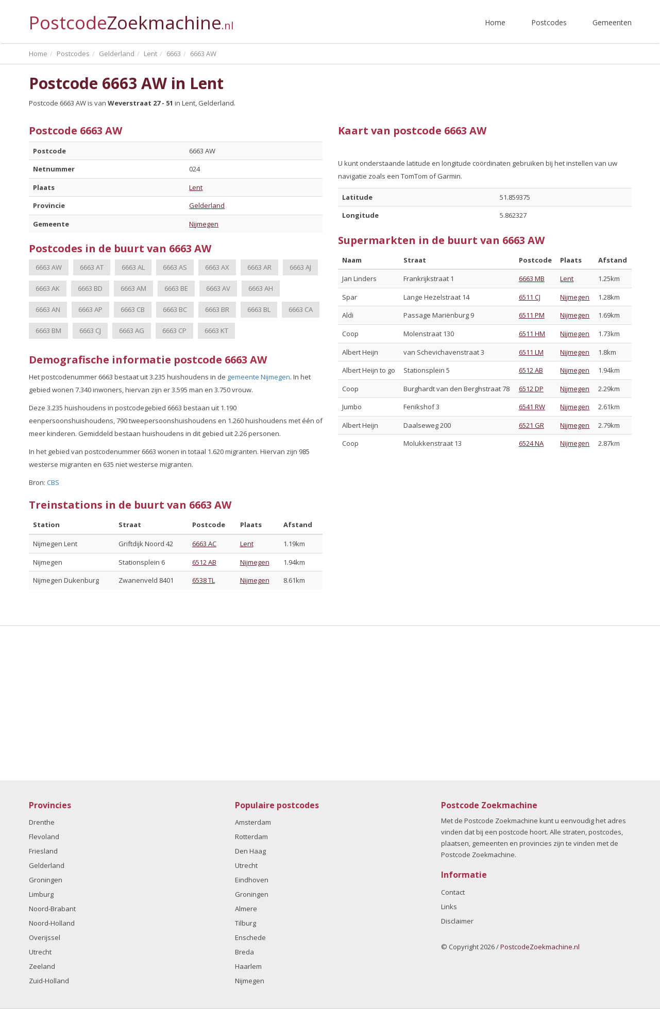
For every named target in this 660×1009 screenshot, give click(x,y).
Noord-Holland (52, 923)
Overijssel (44, 937)
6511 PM (532, 315)
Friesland (43, 851)
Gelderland (207, 205)
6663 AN (48, 309)
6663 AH (260, 288)
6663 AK (48, 288)
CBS (53, 482)
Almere (246, 908)
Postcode (131, 18)
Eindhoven (251, 879)
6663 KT (216, 330)
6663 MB (532, 278)
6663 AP (90, 309)
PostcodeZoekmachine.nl (540, 946)
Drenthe (42, 822)
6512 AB (204, 562)
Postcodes (549, 22)
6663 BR (217, 309)
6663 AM (133, 288)
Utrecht (40, 951)
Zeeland (42, 966)
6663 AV (218, 288)
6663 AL (133, 267)
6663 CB (133, 309)
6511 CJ (529, 297)
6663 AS (175, 267)
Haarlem (248, 966)
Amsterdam (253, 822)
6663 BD (90, 288)
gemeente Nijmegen (258, 376)
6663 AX (217, 267)
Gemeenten (612, 22)
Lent (195, 187)
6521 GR (531, 425)
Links (449, 906)
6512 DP (531, 388)
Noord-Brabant (52, 908)
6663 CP (174, 330)
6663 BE (176, 288)
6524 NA (531, 443)
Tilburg (245, 923)
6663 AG (131, 330)
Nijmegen (203, 224)
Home (495, 22)
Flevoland (44, 836)
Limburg (41, 894)
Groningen (45, 879)
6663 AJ (300, 267)
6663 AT (92, 267)
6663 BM (48, 330)
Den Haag (250, 851)
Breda (244, 951)
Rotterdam (251, 836)
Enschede (250, 937)
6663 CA (301, 309)
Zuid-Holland (49, 980)
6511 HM (532, 333)
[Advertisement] (330, 703)
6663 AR (259, 267)
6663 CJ (90, 330)
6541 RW (532, 406)
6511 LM (531, 352)
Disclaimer (457, 921)
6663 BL (258, 309)
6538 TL (203, 580)
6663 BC (175, 309)
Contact (453, 892)
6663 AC (204, 543)
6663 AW (49, 267)
